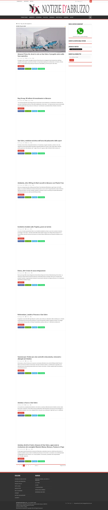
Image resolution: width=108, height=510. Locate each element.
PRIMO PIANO (24, 17)
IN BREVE (66, 17)
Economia (29, 100)
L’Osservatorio (39, 487)
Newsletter (18, 488)
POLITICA (45, 17)
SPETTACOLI (59, 17)
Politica (28, 142)
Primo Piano (29, 58)
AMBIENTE (31, 17)
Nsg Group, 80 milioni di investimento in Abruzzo (34, 98)
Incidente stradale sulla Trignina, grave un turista (34, 227)
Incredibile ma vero (40, 492)
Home (18, 23)
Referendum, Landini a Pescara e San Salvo (33, 315)
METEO (31, 1)
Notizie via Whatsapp (20, 495)
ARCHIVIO (26, 1)
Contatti (17, 497)
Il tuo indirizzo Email (73, 57)
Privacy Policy (18, 483)
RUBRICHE (19, 1)
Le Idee (36, 485)
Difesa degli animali (40, 489)
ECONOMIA (38, 17)
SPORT (71, 17)
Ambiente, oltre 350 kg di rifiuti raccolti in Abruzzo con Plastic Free (41, 183)
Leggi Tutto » (21, 66)
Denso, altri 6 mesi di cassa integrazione (31, 271)
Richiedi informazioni (20, 481)
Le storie (37, 482)
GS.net (80, 503)
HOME (18, 17)
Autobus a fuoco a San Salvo (28, 403)
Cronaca (27, 229)
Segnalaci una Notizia (20, 479)
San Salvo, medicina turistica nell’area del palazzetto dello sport (40, 141)
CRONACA (51, 17)
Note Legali (18, 486)
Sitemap (17, 493)
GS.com (90, 503)
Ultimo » (36, 465)
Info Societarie (18, 490)
